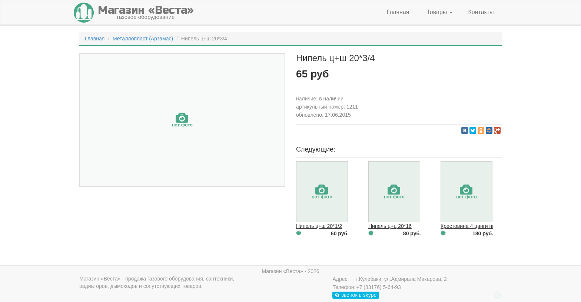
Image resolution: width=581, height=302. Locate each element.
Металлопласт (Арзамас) (143, 39)
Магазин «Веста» (100, 279)
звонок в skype (355, 295)
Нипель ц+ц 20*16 (390, 226)
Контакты (481, 12)
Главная (398, 12)
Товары (439, 12)
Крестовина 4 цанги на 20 (471, 226)
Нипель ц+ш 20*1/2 (319, 226)
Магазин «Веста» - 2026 (290, 271)
